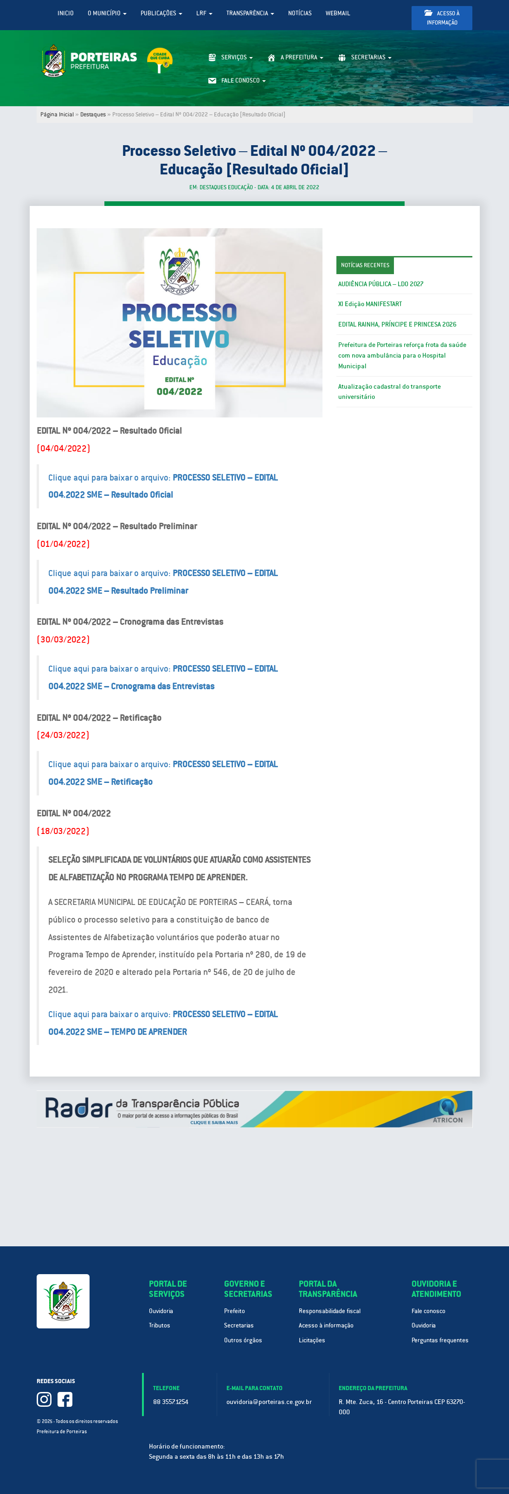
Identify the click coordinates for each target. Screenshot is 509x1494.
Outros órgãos (243, 1340)
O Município (107, 13)
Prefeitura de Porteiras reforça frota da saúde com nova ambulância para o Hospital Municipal (402, 355)
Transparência (250, 13)
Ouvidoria (161, 1311)
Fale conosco (428, 1311)
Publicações (161, 13)
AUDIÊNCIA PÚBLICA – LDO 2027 (381, 284)
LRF (204, 13)
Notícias (300, 13)
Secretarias (239, 1325)
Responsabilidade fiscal (330, 1311)
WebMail (338, 13)
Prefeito (234, 1311)
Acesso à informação (442, 17)
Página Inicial (57, 114)
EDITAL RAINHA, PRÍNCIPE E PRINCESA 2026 (397, 324)
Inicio (66, 13)
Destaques (93, 114)
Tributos (159, 1325)
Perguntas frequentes (440, 1340)
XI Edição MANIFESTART (370, 304)
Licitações (312, 1340)
